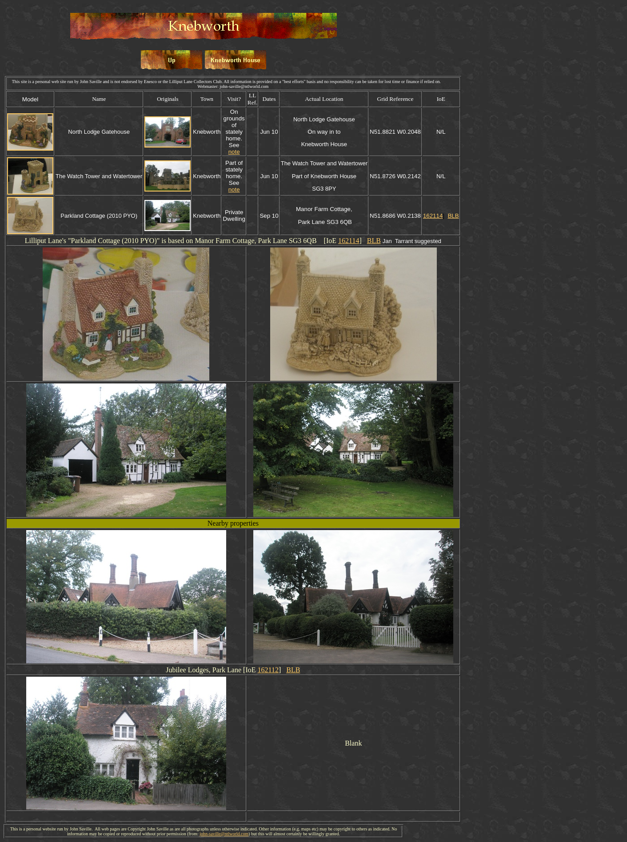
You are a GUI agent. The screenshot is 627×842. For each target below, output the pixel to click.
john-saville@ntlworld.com (224, 833)
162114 (433, 215)
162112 (267, 670)
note (234, 151)
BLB (453, 215)
